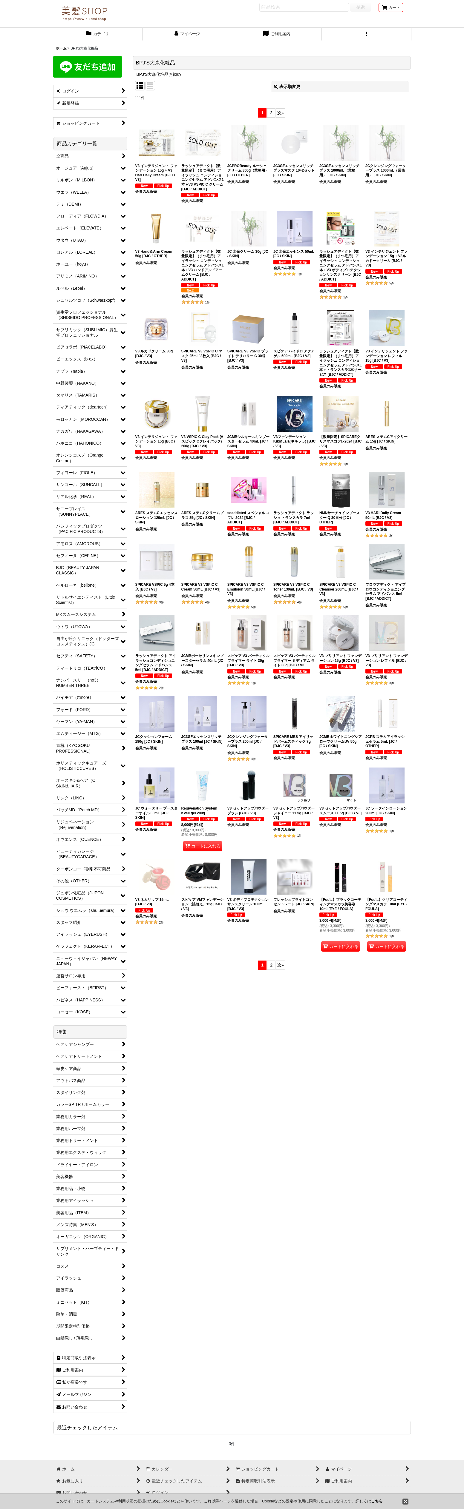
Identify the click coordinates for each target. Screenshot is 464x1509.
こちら (377, 1501)
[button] (366, 34)
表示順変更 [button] (287, 86)
